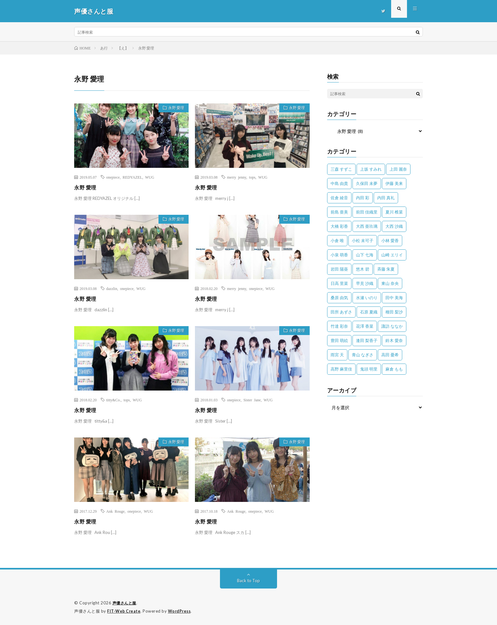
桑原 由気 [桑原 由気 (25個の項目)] (339, 297)
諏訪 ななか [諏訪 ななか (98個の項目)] (392, 326)
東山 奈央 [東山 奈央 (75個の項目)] (390, 283)
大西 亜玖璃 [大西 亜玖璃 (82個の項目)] (367, 226)
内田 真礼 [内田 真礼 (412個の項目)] (386, 197)
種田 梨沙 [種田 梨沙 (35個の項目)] (394, 311)
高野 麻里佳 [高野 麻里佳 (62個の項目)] (341, 369)
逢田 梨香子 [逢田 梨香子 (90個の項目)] (367, 340)
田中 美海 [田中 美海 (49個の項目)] (394, 297)
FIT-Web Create (124, 610)
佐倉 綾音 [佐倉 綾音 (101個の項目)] (339, 197)
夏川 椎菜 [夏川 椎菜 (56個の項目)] (394, 211)
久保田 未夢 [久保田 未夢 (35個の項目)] (367, 183)
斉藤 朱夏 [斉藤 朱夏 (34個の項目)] (386, 269)
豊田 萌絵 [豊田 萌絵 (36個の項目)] (339, 340)
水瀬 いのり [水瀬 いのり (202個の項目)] (367, 297)
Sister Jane (252, 400)
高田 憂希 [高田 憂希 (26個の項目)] (390, 354)
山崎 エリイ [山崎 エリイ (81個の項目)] (392, 254)
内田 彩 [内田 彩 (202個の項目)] (362, 197)
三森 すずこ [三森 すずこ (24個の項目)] (341, 169)
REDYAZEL (132, 177)
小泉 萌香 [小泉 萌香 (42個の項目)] (339, 254)
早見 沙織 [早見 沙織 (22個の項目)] (364, 283)
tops (252, 177)
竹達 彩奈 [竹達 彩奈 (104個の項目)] (339, 326)
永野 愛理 (173, 108)
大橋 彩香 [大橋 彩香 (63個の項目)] (339, 226)
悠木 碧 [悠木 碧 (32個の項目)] (362, 269)
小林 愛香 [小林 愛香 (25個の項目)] (390, 240)
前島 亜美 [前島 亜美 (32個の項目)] (339, 211)
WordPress (181, 610)
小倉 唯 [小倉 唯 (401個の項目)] (337, 240)
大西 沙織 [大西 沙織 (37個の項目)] (394, 226)
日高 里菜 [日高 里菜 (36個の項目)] (339, 283)
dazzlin (111, 288)
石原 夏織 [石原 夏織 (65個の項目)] (369, 311)
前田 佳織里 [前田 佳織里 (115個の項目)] (367, 211)
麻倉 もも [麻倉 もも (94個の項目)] (394, 369)
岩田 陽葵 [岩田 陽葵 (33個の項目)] (339, 269)
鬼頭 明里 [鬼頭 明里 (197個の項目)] (369, 369)
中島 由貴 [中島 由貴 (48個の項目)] (339, 183)
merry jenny (236, 177)
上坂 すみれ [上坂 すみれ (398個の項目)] (371, 169)
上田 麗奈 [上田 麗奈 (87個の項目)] (398, 169)
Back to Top (249, 580)
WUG (149, 177)
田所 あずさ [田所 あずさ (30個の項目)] (341, 311)
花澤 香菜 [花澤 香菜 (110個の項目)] (364, 326)
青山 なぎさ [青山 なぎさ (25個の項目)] (362, 354)
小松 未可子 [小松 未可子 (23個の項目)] (362, 240)
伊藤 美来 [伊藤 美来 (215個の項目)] (394, 183)
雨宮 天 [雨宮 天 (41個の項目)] (337, 354)
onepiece (113, 177)
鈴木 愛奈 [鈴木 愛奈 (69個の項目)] (394, 340)
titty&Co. (113, 400)
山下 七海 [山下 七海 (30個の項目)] (364, 254)
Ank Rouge (115, 511)
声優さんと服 (125, 602)
